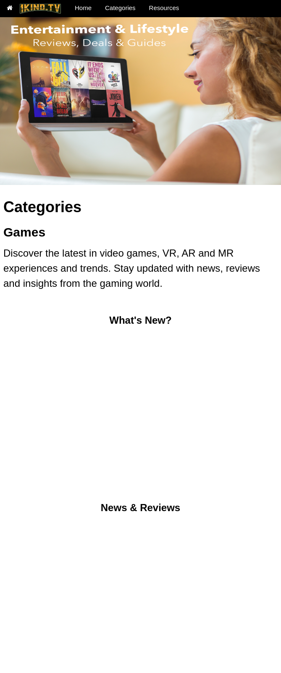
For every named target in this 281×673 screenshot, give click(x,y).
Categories (120, 7)
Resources (164, 7)
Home (83, 7)
